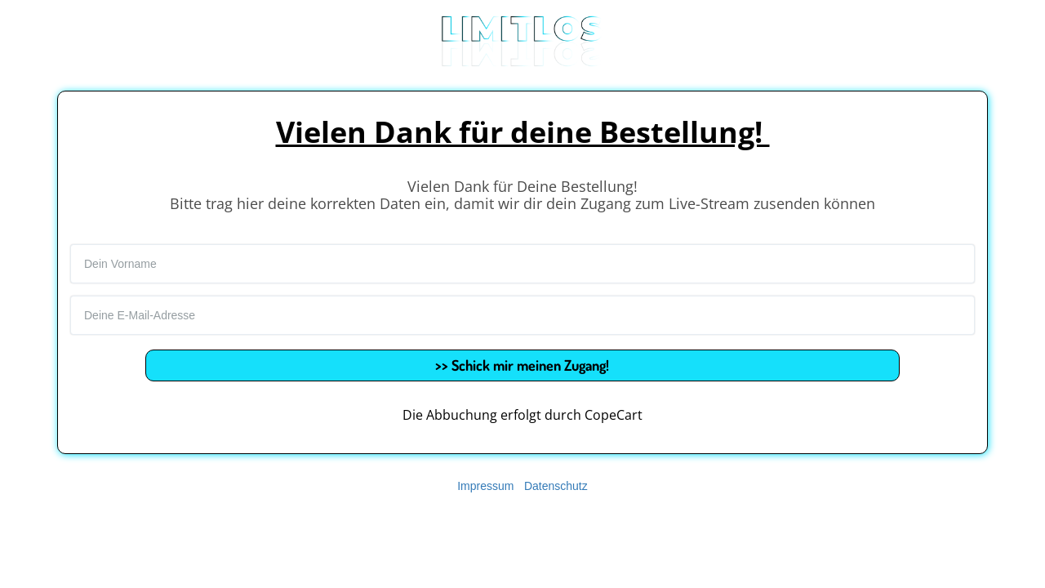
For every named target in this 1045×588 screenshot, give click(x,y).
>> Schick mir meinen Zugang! (522, 365)
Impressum (485, 485)
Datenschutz (556, 485)
